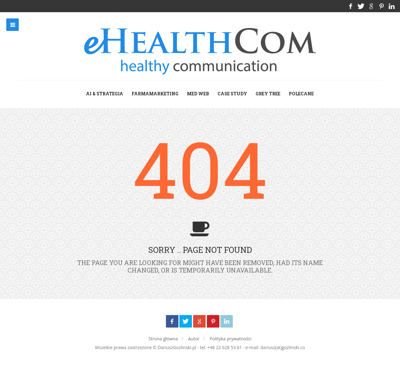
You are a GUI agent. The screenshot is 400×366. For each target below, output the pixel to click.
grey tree (268, 94)
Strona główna (163, 339)
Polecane (301, 94)
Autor (194, 339)
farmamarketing (155, 94)
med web (198, 94)
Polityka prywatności (231, 339)
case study (232, 94)
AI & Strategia (104, 94)
